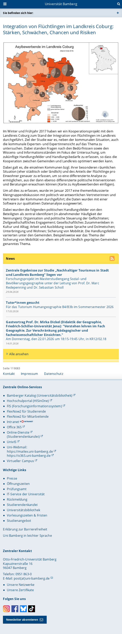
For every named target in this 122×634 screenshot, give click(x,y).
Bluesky (23, 608)
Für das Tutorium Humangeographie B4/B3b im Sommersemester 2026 (60, 307)
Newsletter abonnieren (22, 619)
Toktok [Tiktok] (31, 608)
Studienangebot (19, 520)
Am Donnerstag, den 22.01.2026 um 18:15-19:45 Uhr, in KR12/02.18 (56, 339)
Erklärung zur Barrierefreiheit (25, 529)
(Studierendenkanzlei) (23, 436)
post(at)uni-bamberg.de (32, 578)
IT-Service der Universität (26, 494)
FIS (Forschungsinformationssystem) (34, 406)
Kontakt (9, 374)
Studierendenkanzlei (22, 505)
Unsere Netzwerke (20, 585)
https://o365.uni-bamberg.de (29, 455)
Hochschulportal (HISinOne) (28, 401)
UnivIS (11, 442)
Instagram (6, 608)
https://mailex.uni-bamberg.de (30, 451)
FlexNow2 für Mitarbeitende (28, 416)
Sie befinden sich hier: (18, 13)
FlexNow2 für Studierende (26, 411)
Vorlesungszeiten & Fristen (27, 515)
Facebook (14, 608)
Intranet (13, 422)
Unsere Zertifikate (20, 590)
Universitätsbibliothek (23, 510)
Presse (12, 478)
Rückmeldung (17, 499)
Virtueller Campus (20, 461)
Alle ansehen (19, 354)
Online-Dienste (18, 432)
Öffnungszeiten (18, 484)
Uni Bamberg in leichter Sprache (27, 535)
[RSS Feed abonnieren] (113, 259)
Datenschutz (53, 374)
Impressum (29, 374)
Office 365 (14, 427)
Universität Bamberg (61, 4)
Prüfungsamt (17, 489)
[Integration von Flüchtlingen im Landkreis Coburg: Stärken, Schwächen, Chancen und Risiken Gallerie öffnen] (61, 82)
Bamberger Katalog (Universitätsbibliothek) (39, 395)
